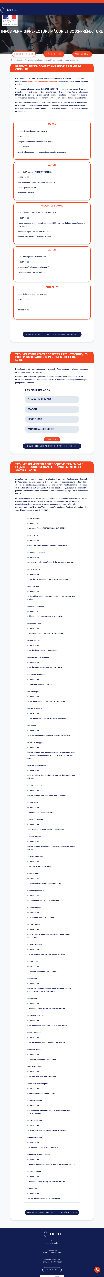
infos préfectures (23, 54)
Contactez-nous (52, 1270)
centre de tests (54, 54)
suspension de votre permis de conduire (41, 81)
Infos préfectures (30, 60)
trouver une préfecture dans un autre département (52, 334)
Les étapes (18, 60)
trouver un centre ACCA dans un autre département (52, 446)
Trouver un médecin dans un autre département (52, 1212)
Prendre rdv (52, 439)
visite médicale (82, 54)
